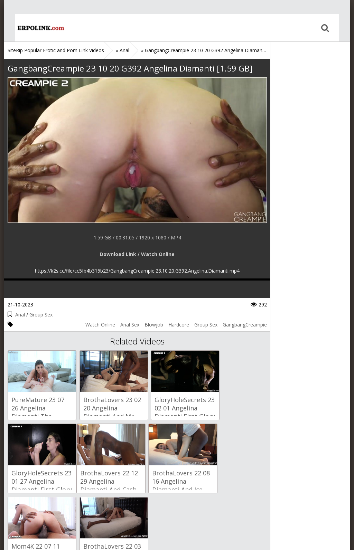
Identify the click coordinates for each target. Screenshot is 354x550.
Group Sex (41, 314)
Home (30, 27)
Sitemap (37, 517)
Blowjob (154, 324)
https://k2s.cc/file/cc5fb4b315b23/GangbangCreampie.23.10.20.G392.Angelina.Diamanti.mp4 (137, 270)
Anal (20, 314)
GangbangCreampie (245, 324)
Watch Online (100, 324)
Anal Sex (129, 324)
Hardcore (178, 324)
